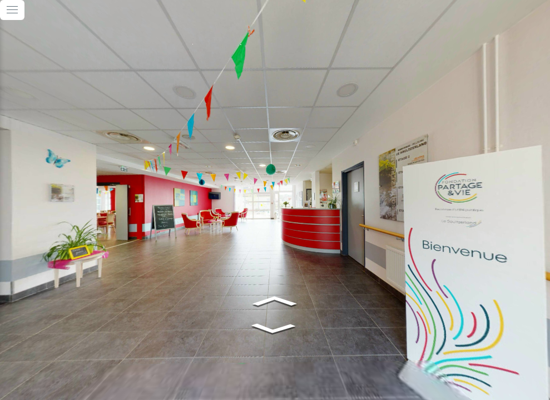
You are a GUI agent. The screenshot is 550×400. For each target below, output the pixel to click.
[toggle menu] (12, 10)
